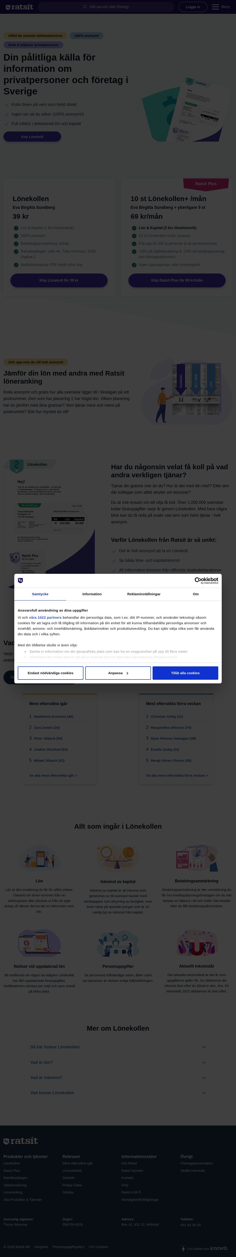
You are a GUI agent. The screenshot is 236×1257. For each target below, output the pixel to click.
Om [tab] (196, 594)
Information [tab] (92, 594)
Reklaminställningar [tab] (143, 594)
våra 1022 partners (45, 617)
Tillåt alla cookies (185, 673)
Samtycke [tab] (40, 594)
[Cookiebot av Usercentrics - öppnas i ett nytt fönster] (198, 580)
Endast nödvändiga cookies (50, 673)
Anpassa (118, 673)
